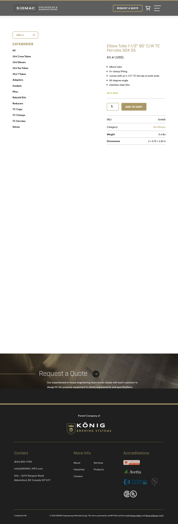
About (77, 462)
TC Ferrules (19, 121)
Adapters (18, 79)
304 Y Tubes (19, 74)
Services (98, 462)
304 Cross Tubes (22, 56)
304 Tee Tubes (20, 68)
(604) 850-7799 (23, 461)
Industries (79, 469)
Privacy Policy (135, 515)
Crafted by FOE (20, 515)
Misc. (16, 91)
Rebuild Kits (19, 97)
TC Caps (17, 109)
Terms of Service (152, 515)
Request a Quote (128, 8)
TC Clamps (19, 115)
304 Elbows (19, 62)
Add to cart (133, 107)
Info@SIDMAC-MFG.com (28, 468)
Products (99, 469)
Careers (78, 476)
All (14, 50)
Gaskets (17, 85)
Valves (16, 126)
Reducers (18, 103)
